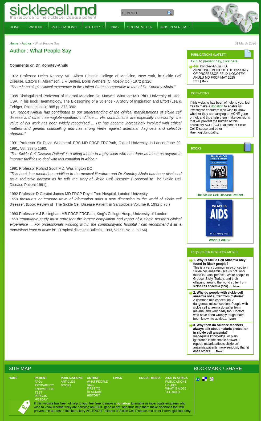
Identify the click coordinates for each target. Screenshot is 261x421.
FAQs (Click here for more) (214, 252)
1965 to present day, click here (214, 61)
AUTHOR (92, 27)
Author (26, 43)
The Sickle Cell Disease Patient (220, 193)
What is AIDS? (220, 238)
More (205, 81)
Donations (200, 93)
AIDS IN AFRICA (173, 27)
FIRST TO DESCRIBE (94, 390)
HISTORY (93, 395)
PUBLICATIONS (63, 27)
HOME (15, 27)
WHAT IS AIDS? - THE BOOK (176, 390)
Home (14, 43)
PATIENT (36, 27)
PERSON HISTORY (41, 397)
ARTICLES (68, 381)
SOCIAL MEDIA (139, 27)
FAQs (38, 381)
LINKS (114, 27)
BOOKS (66, 385)
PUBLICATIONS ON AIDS (176, 383)
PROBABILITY (44, 385)
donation (217, 106)
